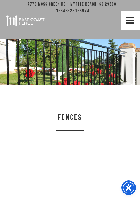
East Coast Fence (25, 21)
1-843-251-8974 (73, 11)
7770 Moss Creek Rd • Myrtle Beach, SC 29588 (72, 4)
